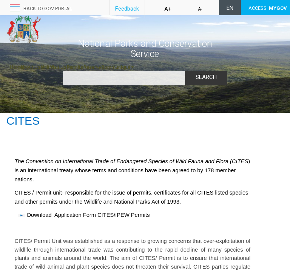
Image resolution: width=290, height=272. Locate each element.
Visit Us (60, 67)
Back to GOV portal (47, 8)
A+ (167, 9)
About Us (32, 67)
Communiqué (117, 67)
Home (16, 67)
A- (200, 9)
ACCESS (267, 8)
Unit (47, 67)
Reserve (94, 67)
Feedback (127, 8)
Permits (77, 67)
